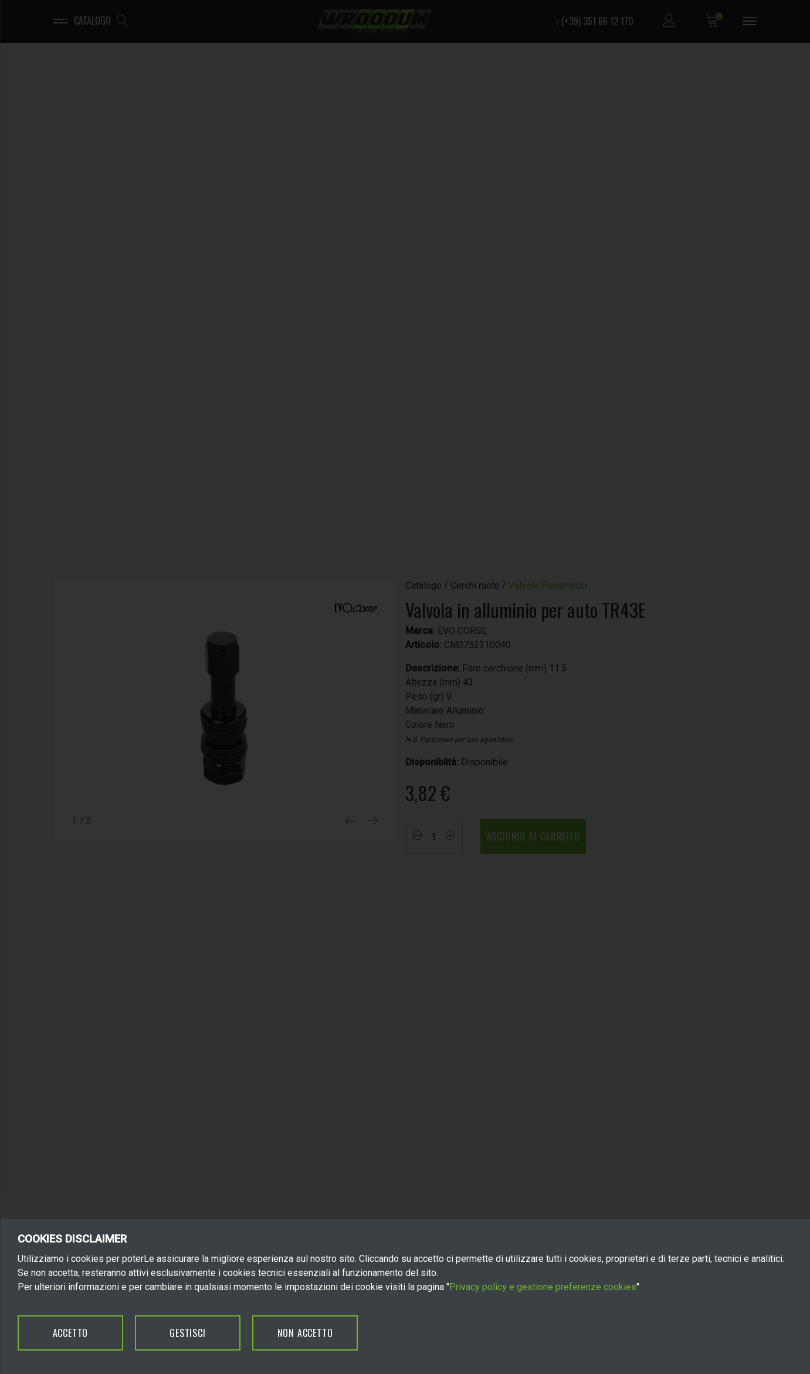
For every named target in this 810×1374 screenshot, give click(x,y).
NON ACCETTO (305, 1333)
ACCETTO (71, 1333)
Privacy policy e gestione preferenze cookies (542, 1286)
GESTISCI (187, 1333)
